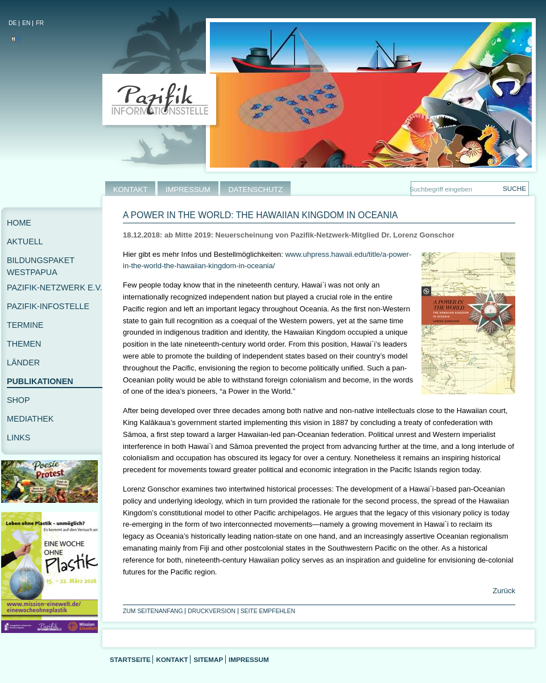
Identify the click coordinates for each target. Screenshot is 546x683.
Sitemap (208, 659)
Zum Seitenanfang (153, 611)
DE (12, 23)
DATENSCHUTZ (255, 189)
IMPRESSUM (188, 189)
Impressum (249, 659)
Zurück (503, 590)
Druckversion (211, 611)
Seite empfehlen (268, 611)
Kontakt (172, 659)
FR (40, 23)
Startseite (130, 659)
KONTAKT (130, 189)
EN (26, 23)
